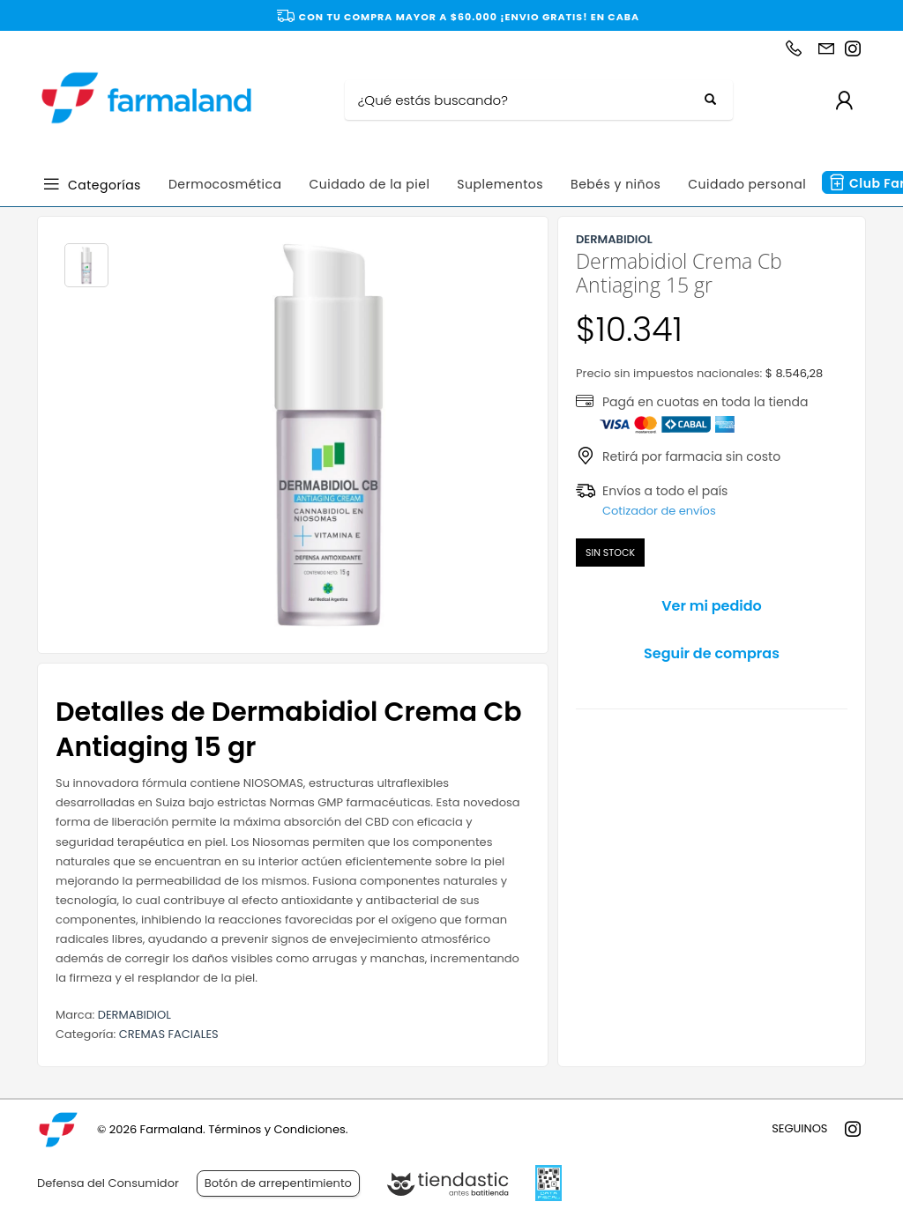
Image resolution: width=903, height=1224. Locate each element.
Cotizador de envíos (659, 510)
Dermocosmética (225, 184)
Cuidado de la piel (369, 184)
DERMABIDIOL (134, 1014)
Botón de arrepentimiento (278, 1183)
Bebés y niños (615, 184)
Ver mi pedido (711, 606)
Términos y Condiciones (276, 1129)
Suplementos (500, 184)
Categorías (104, 183)
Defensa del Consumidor (108, 1183)
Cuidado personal (747, 184)
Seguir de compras (712, 653)
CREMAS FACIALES (169, 1034)
